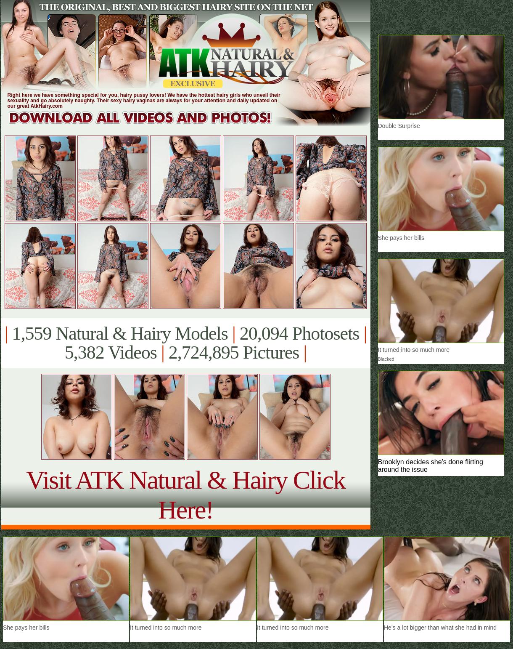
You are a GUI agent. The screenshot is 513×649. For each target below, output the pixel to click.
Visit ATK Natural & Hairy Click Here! (185, 494)
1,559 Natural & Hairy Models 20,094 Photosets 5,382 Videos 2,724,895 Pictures (186, 343)
